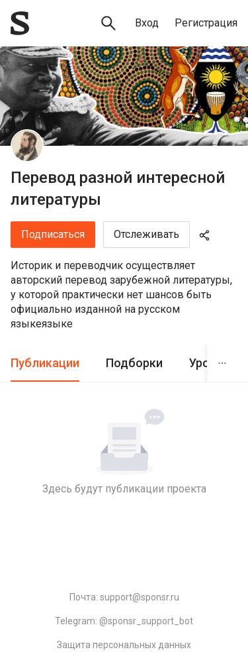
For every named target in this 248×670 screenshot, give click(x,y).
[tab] (45, 363)
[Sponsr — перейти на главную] (20, 23)
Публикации (45, 363)
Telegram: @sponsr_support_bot (124, 621)
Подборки (134, 363)
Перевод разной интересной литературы (118, 188)
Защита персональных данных (124, 645)
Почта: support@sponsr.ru (124, 597)
